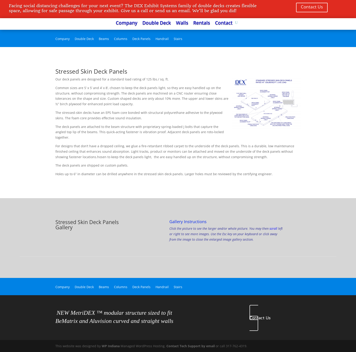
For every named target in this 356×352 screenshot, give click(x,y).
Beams (104, 39)
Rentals (201, 23)
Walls (182, 23)
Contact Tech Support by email (190, 346)
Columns (120, 39)
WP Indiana (111, 346)
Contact (223, 23)
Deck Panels (141, 39)
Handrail (162, 39)
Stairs (178, 39)
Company (126, 23)
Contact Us (312, 7)
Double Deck (156, 23)
